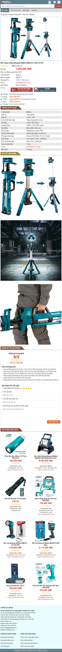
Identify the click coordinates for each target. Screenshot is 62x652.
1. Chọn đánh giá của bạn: (11, 388)
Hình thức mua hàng (7, 643)
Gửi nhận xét (53, 422)
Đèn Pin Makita (21, 85)
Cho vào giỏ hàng (23, 89)
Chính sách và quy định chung (29, 637)
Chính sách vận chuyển (27, 646)
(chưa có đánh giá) (16, 363)
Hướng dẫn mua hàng (7, 637)
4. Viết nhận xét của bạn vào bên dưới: (15, 406)
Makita (32, 14)
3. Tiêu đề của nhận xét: (10, 399)
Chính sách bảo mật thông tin (29, 643)
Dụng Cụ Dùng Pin (15, 14)
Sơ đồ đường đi (5, 646)
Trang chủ (4, 14)
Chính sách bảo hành (26, 640)
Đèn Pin (25, 14)
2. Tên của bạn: (7, 392)
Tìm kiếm (58, 6)
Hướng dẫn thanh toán (7, 640)
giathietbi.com (10, 630)
